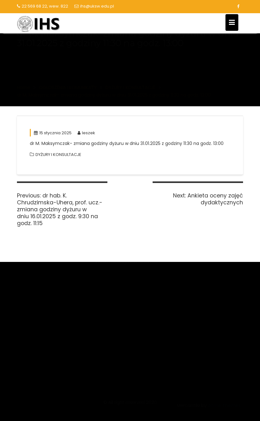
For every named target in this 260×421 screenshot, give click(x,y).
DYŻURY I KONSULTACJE (58, 155)
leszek (86, 133)
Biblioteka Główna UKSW (203, 275)
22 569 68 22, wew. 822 (42, 6)
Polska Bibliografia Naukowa (127, 328)
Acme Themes (224, 409)
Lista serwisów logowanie (204, 287)
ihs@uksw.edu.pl (94, 6)
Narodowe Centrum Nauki (125, 277)
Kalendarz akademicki (200, 298)
